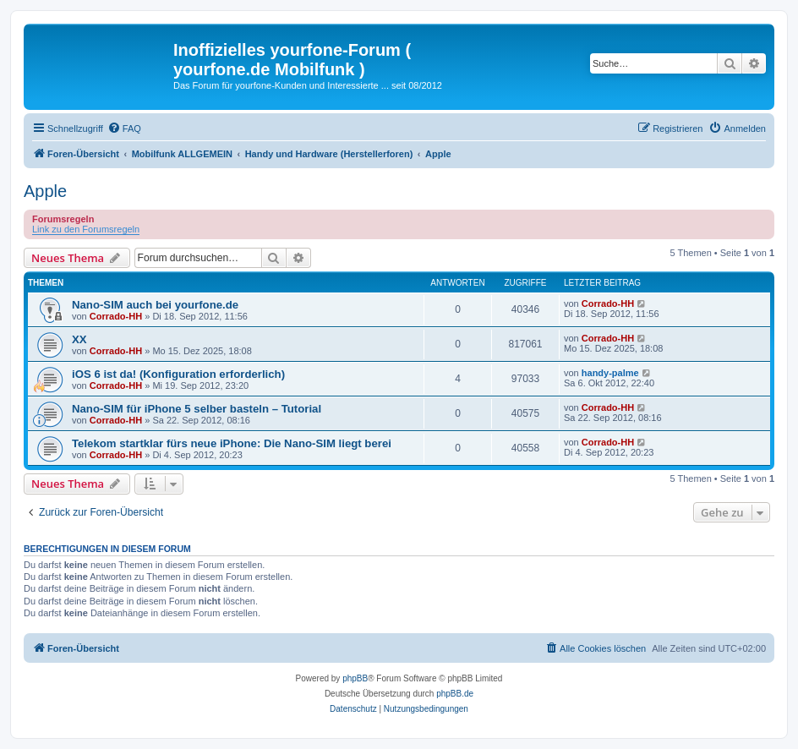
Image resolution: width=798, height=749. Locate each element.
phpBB (355, 678)
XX (79, 339)
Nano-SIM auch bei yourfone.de (155, 304)
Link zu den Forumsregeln (85, 229)
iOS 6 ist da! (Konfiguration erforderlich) (178, 374)
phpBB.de (454, 693)
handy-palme (610, 373)
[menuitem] (124, 128)
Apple (45, 191)
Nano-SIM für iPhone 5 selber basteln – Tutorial (196, 408)
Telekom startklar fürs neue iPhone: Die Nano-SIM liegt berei (231, 443)
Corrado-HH (116, 316)
